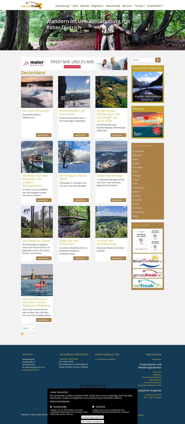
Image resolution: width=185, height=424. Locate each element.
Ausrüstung (62, 5)
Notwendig (59, 406)
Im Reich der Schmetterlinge (107, 242)
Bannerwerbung (155, 380)
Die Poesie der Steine (36, 240)
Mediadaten (156, 359)
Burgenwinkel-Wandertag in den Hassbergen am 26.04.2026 (108, 116)
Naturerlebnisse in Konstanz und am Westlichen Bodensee (36, 302)
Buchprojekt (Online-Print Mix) (149, 385)
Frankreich (137, 208)
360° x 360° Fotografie (152, 398)
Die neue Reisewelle (35, 111)
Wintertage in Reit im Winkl (73, 177)
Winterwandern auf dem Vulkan (72, 112)
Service (126, 5)
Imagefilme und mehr (153, 395)
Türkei (135, 171)
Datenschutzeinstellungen (92, 387)
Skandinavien (139, 187)
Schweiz (136, 179)
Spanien (136, 204)
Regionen (96, 5)
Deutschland (138, 151)
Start (75, 5)
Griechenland (139, 212)
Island (135, 159)
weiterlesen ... (44, 135)
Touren (139, 5)
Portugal (136, 175)
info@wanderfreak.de (30, 370)
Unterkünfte (154, 5)
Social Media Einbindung (151, 377)
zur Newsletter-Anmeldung (105, 359)
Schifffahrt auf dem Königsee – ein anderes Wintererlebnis (35, 180)
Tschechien (137, 167)
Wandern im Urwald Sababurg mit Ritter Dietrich (88, 24)
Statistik (100, 406)
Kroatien (136, 163)
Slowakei (137, 195)
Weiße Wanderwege (110, 175)
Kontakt (84, 5)
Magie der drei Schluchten (69, 242)
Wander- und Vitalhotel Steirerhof (148, 97)
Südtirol (136, 191)
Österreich (137, 155)
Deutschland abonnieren (22, 334)
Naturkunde (113, 5)
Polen (135, 183)
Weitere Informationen (60, 401)
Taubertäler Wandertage (68, 359)
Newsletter (157, 375)
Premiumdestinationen (152, 383)
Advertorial (157, 372)
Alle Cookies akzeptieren (92, 421)
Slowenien (137, 199)
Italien (135, 216)
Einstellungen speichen (92, 417)
